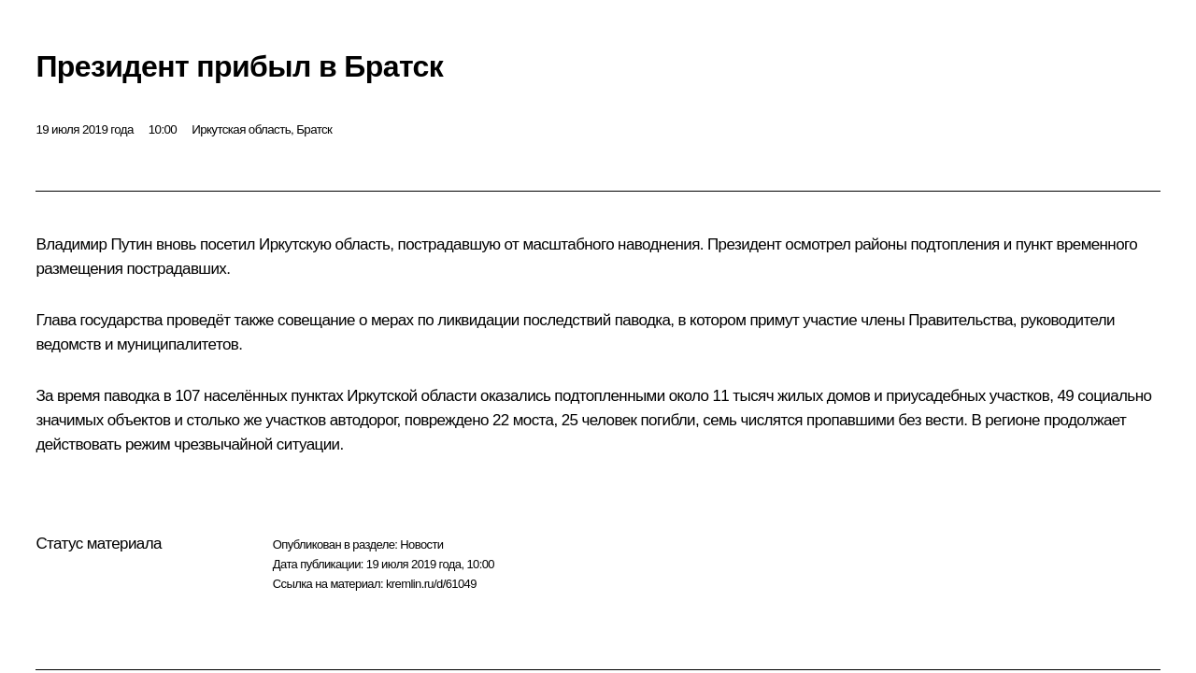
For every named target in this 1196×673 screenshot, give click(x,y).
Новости (421, 544)
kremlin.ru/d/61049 (431, 584)
